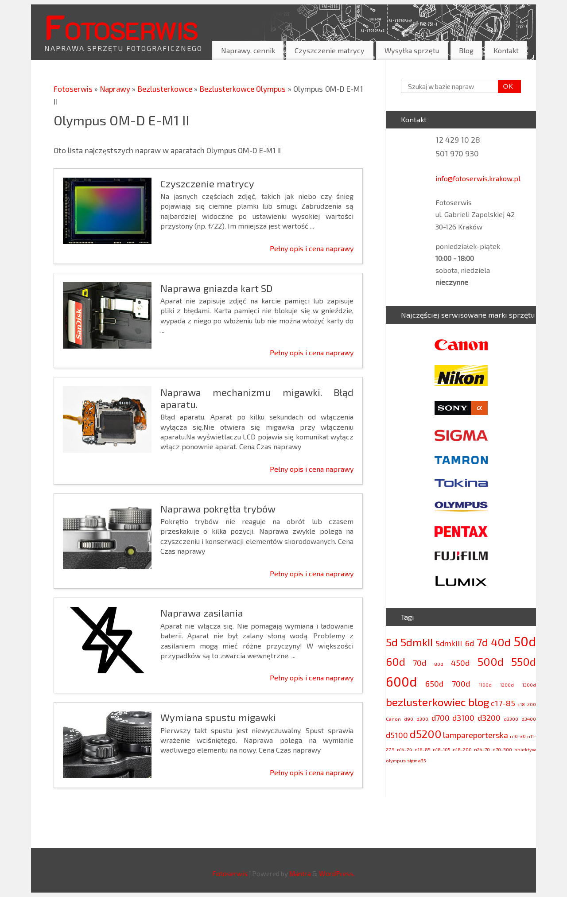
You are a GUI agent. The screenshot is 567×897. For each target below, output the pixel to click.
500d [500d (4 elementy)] (491, 661)
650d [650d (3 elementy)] (434, 683)
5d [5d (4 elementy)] (392, 642)
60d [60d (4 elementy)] (395, 661)
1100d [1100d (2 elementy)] (485, 684)
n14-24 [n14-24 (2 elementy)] (404, 749)
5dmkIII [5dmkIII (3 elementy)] (448, 643)
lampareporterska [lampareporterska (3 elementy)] (475, 735)
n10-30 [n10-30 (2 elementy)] (518, 736)
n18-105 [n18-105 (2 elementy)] (441, 749)
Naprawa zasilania (201, 612)
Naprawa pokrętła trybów (218, 508)
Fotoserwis (121, 26)
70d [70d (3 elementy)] (419, 663)
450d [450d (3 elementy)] (460, 663)
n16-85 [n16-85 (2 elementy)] (423, 749)
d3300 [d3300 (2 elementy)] (511, 719)
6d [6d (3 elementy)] (469, 643)
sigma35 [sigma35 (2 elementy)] (416, 760)
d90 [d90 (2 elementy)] (408, 719)
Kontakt (506, 50)
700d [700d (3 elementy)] (461, 683)
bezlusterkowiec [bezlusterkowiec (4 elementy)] (426, 701)
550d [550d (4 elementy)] (523, 661)
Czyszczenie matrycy (330, 50)
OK (506, 86)
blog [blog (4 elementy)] (478, 701)
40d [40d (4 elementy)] (501, 642)
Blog (466, 50)
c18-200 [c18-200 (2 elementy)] (526, 704)
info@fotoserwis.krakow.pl (477, 178)
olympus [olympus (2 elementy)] (396, 760)
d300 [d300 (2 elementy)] (422, 719)
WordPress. (337, 874)
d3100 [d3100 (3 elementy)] (463, 717)
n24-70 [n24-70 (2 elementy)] (482, 749)
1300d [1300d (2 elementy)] (529, 684)
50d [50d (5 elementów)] (524, 641)
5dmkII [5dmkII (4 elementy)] (416, 642)
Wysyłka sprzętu (411, 50)
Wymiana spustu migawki (218, 717)
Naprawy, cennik (248, 50)
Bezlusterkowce (166, 88)
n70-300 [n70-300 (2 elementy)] (502, 749)
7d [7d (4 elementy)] (482, 642)
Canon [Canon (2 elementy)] (393, 719)
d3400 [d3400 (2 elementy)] (528, 719)
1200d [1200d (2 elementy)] (507, 684)
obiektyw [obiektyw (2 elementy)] (525, 749)
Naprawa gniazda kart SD (216, 288)
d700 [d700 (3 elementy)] (440, 717)
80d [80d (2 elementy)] (438, 664)
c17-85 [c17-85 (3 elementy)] (503, 703)
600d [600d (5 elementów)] (401, 681)
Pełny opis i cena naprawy (311, 248)
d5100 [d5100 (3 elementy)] (397, 735)
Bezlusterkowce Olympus (244, 88)
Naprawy (116, 88)
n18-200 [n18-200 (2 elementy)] (462, 749)
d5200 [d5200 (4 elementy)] (426, 733)
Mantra (300, 874)
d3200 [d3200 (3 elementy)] (489, 717)
